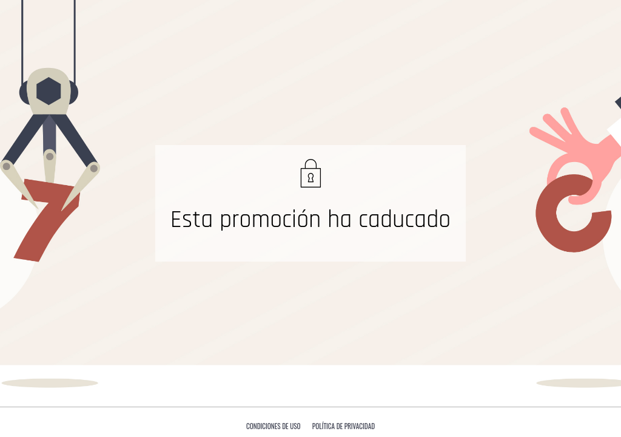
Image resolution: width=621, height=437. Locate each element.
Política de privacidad (343, 426)
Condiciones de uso (273, 426)
